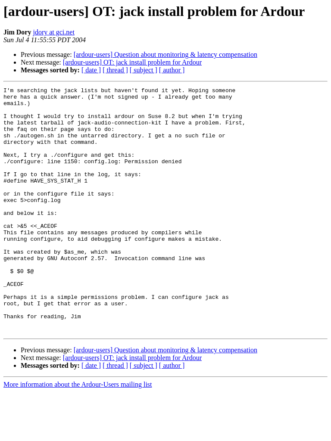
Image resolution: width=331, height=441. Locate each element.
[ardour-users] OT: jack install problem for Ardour (132, 62)
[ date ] (91, 70)
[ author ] (172, 70)
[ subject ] (143, 70)
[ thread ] (115, 70)
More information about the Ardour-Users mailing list (77, 433)
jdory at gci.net (53, 32)
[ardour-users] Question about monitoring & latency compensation (165, 54)
